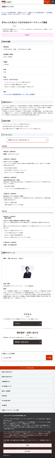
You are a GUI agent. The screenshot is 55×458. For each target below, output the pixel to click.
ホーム (3, 12)
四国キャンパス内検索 (9, 353)
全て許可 (27, 451)
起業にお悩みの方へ (7, 376)
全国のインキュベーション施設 (10, 410)
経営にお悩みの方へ (7, 372)
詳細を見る (6, 455)
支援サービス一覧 (47, 2)
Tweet (14, 26)
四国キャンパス (22, 12)
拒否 (27, 445)
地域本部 (4, 396)
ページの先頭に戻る (28, 368)
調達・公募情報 (6, 391)
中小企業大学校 (11, 12)
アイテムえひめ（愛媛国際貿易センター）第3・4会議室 (19, 94)
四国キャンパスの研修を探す (36, 12)
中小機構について (7, 386)
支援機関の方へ (6, 381)
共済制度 (4, 405)
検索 (49, 357)
